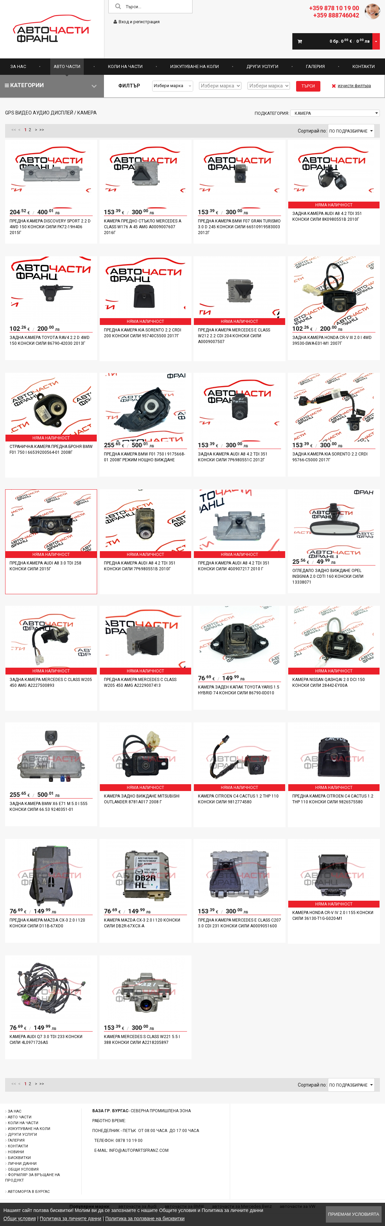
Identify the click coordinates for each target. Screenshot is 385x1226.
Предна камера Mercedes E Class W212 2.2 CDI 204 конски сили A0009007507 (234, 336)
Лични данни (22, 1163)
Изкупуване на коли (194, 66)
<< (13, 129)
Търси (308, 86)
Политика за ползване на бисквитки (145, 1218)
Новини (16, 1152)
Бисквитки (19, 1158)
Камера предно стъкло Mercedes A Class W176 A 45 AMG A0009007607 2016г (142, 227)
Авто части (67, 66)
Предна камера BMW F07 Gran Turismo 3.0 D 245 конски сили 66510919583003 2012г (239, 227)
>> (41, 129)
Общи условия (23, 1169)
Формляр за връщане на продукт (32, 1178)
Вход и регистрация (137, 21)
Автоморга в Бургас (29, 1191)
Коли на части (125, 66)
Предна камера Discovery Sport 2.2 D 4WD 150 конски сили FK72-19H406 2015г (50, 227)
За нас (18, 66)
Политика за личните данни (70, 1218)
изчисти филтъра (351, 85)
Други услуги (262, 66)
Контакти (364, 66)
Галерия (315, 66)
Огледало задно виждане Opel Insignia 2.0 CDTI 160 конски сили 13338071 (327, 576)
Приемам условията (353, 1214)
